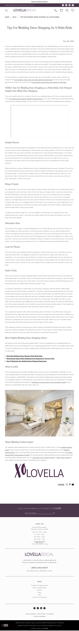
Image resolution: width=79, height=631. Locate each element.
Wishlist (39, 590)
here (46, 628)
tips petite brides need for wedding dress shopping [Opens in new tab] (26, 99)
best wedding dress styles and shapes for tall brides (49, 82)
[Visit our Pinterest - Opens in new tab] (73, 5)
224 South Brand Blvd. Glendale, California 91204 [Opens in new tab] (39, 528)
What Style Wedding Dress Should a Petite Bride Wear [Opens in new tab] (24, 356)
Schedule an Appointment (39, 586)
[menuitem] (6, 10)
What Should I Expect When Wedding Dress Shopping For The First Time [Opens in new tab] (30, 359)
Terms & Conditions (31, 614)
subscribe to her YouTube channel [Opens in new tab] (44, 458)
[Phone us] (56, 10)
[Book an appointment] (61, 10)
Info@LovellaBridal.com (39, 571)
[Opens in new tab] (67, 484)
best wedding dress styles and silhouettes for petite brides (33, 80)
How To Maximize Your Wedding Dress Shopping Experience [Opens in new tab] (26, 361)
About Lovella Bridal (39, 588)
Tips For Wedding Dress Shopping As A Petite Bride (39, 17)
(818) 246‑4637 (39, 543)
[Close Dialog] (2, 626)
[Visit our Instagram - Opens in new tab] (63, 5)
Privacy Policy (41, 614)
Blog (15, 17)
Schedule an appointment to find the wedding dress (48, 382)
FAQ (39, 595)
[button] (6, 10)
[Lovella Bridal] (25, 10)
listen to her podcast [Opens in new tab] (63, 458)
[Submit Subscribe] (54, 513)
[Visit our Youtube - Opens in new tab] (69, 5)
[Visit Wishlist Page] (73, 10)
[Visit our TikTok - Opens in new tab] (66, 5)
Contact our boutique (39, 597)
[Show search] (67, 10)
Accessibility (50, 614)
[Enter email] (39, 513)
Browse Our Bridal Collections (39, 1)
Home (7, 17)
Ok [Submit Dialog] (6, 626)
